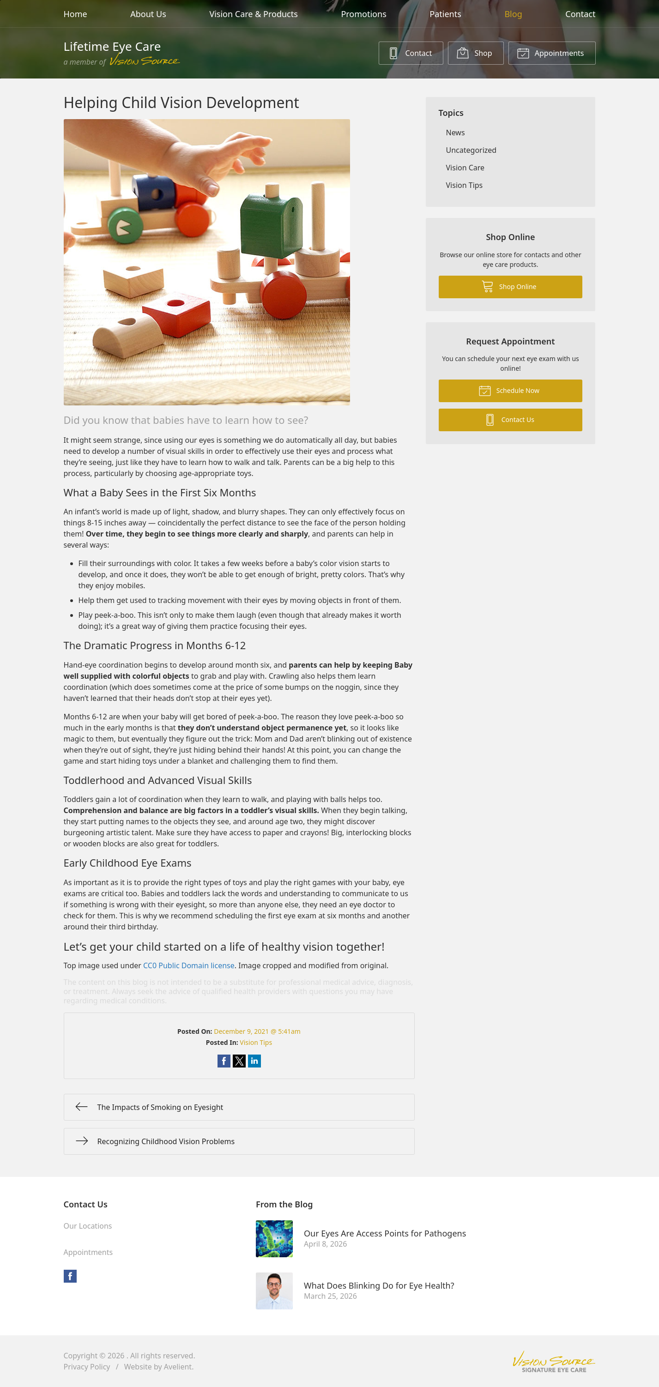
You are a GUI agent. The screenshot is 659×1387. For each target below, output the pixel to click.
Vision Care (465, 168)
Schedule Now (508, 390)
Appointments (550, 52)
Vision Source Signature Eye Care (554, 1361)
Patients (445, 13)
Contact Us (509, 419)
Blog (513, 13)
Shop (474, 52)
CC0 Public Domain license (189, 965)
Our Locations (88, 1226)
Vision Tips (256, 1042)
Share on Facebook (224, 1061)
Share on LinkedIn (254, 1061)
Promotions (363, 13)
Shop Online (508, 285)
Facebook (70, 1276)
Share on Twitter (239, 1061)
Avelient (178, 1367)
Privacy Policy (87, 1367)
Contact (580, 13)
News (455, 132)
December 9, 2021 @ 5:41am (257, 1031)
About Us (148, 13)
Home (75, 13)
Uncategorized (471, 150)
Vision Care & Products (253, 13)
